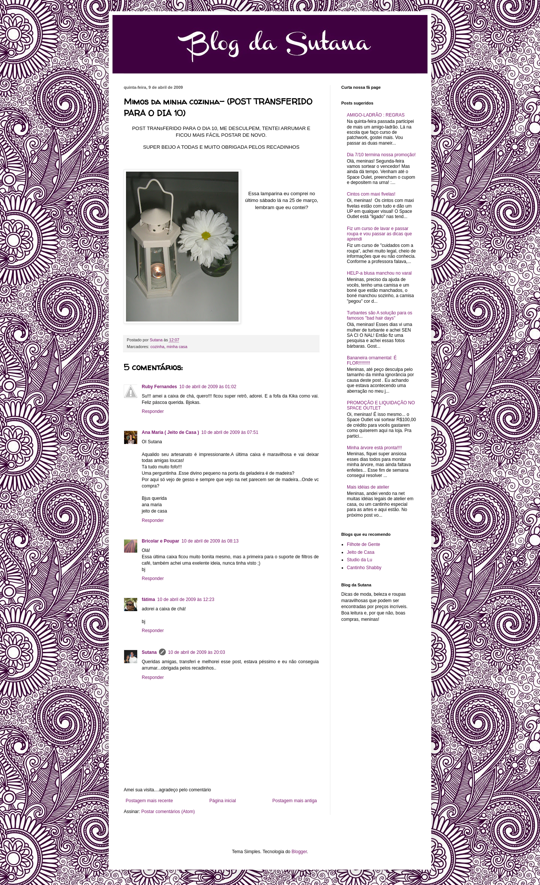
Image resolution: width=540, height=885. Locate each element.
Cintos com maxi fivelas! (371, 194)
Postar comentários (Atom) (168, 811)
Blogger (299, 851)
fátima (148, 599)
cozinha (157, 346)
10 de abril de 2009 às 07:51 (229, 432)
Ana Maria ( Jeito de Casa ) (170, 432)
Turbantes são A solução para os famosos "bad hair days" (379, 315)
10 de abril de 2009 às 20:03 (196, 652)
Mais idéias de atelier (368, 487)
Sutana (149, 652)
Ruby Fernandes (159, 386)
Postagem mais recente (149, 800)
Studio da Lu (359, 559)
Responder (153, 411)
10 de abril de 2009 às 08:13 (210, 541)
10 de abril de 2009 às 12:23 (185, 599)
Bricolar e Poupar (160, 541)
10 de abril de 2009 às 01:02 (207, 386)
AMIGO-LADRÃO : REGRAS (376, 115)
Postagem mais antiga (294, 800)
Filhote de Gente (363, 544)
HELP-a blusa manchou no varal (379, 273)
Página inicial (222, 800)
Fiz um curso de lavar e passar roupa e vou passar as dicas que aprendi (379, 234)
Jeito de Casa (360, 552)
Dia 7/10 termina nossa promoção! (381, 154)
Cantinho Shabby (364, 567)
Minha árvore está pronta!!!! (374, 447)
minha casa (176, 346)
